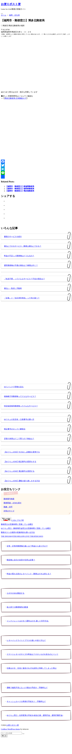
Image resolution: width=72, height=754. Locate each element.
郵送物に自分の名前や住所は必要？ (21, 560)
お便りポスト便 (12, 725)
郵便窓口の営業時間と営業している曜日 (17, 524)
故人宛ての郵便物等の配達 (17, 607)
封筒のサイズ (9, 511)
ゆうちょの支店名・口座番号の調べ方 (19, 419)
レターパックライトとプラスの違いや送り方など (26, 640)
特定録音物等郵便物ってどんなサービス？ (21, 406)
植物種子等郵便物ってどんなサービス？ (20, 396)
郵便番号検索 (9, 499)
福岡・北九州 (14, 15)
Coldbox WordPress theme (10, 729)
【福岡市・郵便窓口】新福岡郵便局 (20, 186)
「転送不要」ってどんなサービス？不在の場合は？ (24, 279)
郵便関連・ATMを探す (13, 503)
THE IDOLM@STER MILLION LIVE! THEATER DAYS (22, 536)
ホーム (3, 15)
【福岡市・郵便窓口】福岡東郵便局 (20, 189)
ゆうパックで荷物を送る (14, 387)
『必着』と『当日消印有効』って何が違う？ (22, 298)
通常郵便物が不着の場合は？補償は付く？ (21, 265)
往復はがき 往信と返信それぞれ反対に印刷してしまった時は (31, 668)
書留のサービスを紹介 (13, 236)
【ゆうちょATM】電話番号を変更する (19, 471)
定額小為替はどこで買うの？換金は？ (19, 439)
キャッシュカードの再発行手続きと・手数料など (26, 701)
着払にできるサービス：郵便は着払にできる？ (22, 246)
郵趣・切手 (8, 507)
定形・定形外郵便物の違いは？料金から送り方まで (27, 546)
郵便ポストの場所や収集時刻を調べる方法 (18, 532)
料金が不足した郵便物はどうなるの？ (19, 256)
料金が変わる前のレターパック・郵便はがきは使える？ (29, 574)
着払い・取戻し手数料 (13, 288)
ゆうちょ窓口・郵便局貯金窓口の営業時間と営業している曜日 (26, 528)
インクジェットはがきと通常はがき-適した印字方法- (28, 621)
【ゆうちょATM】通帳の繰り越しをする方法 (22, 481)
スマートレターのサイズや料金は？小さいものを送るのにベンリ (32, 654)
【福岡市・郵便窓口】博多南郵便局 (20, 191)
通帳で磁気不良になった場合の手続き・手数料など (27, 688)
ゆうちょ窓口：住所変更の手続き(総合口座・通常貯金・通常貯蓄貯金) (35, 715)
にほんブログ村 (12, 520)
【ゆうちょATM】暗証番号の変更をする (20, 462)
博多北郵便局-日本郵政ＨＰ (15, 98)
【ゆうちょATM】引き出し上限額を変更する (22, 452)
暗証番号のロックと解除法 (14, 429)
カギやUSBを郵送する (15, 593)
